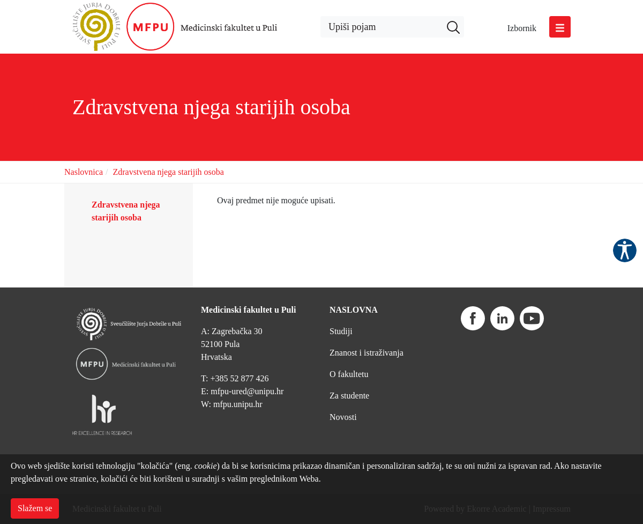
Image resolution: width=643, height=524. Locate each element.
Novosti (343, 417)
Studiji (341, 331)
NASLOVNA (354, 309)
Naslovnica (83, 171)
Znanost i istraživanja (366, 352)
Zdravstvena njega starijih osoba (168, 171)
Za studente (349, 395)
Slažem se (35, 508)
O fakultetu (349, 374)
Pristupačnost (625, 250)
